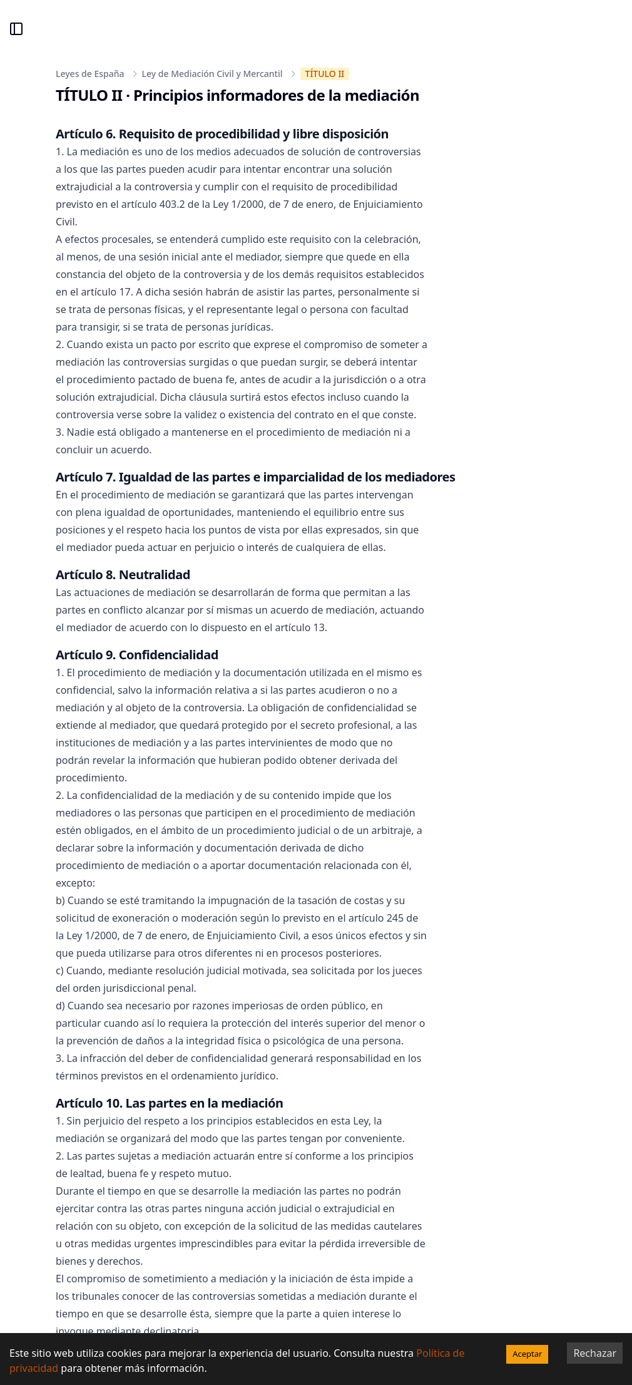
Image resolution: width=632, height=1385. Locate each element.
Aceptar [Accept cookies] (527, 1353)
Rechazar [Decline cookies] (594, 1353)
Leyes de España (90, 74)
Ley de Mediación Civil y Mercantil (212, 74)
